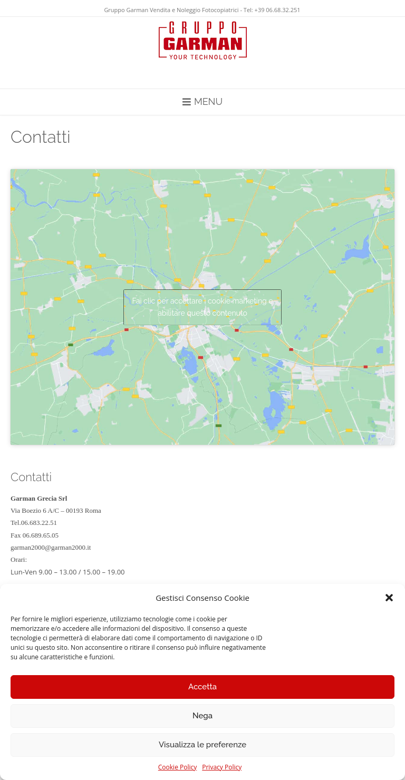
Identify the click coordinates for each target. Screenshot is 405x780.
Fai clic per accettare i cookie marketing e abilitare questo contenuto (202, 307)
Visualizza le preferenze (202, 744)
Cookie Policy (177, 767)
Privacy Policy (222, 767)
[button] (389, 597)
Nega (202, 715)
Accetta (202, 686)
